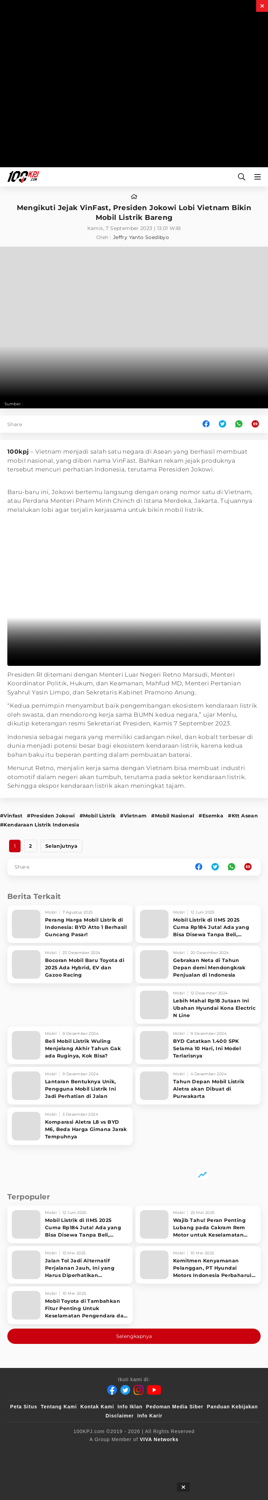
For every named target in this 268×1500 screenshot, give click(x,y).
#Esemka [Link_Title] (211, 816)
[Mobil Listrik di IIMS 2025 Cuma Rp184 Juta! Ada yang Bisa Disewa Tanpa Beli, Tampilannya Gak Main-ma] (198, 924)
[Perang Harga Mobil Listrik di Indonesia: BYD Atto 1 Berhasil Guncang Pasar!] (70, 924)
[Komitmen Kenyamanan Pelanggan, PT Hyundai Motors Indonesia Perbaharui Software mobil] (198, 1265)
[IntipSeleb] (117, 1464)
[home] (134, 197)
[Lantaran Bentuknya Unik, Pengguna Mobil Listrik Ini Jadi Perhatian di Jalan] (70, 1086)
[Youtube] (154, 1390)
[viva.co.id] (35, 1450)
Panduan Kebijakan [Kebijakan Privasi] (232, 1406)
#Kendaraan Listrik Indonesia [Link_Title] (39, 825)
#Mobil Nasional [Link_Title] (172, 816)
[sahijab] (97, 1450)
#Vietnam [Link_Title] (133, 816)
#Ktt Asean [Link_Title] (243, 816)
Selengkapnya (134, 1336)
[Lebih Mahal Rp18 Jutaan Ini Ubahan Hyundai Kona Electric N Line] (198, 1005)
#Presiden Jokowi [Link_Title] (51, 816)
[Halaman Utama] (22, 176)
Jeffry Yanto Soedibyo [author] (141, 237)
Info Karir (149, 1415)
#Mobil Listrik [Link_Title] (98, 816)
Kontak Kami (97, 1406)
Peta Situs (23, 1406)
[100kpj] (68, 1450)
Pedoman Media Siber (174, 1406)
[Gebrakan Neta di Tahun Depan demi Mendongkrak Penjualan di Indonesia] (198, 964)
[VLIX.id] (129, 1450)
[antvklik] (237, 1450)
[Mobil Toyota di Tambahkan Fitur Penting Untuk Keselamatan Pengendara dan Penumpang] (70, 1305)
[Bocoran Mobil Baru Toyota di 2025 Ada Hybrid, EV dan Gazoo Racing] (70, 964)
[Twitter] (125, 1390)
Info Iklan (130, 1406)
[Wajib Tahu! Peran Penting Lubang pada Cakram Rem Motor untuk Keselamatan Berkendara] (198, 1224)
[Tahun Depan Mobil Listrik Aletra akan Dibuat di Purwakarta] (198, 1086)
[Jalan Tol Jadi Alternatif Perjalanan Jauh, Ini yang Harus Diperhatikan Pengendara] (70, 1265)
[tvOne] (184, 1450)
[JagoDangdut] (153, 1464)
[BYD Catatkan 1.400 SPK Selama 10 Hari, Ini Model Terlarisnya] (198, 1045)
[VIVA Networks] (159, 1439)
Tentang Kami (59, 1406)
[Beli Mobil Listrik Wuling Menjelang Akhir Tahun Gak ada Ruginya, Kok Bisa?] (70, 1045)
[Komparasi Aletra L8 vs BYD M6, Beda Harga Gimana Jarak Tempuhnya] (70, 1126)
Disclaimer (119, 1415)
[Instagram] (138, 1390)
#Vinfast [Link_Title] (11, 816)
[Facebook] (112, 1390)
